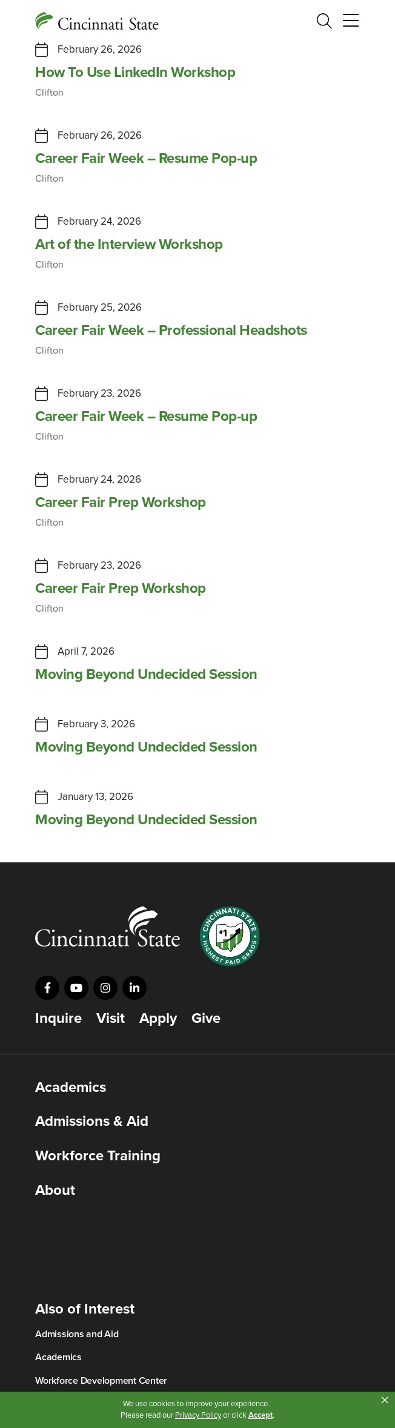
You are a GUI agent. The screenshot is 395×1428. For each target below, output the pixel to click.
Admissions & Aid (91, 1121)
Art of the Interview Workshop (129, 244)
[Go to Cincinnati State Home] (107, 926)
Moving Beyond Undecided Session (146, 674)
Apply (158, 1018)
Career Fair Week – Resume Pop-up (146, 158)
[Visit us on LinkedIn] (134, 988)
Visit (110, 1018)
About (55, 1190)
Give (206, 1018)
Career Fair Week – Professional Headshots (171, 330)
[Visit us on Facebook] (47, 988)
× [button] (385, 1400)
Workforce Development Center (101, 1381)
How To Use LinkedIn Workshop (135, 72)
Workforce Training (98, 1156)
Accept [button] (260, 1415)
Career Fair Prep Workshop (120, 502)
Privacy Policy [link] (198, 1415)
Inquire (58, 1018)
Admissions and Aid (77, 1334)
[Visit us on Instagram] (105, 988)
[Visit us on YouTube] (76, 988)
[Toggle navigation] (351, 21)
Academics (70, 1087)
